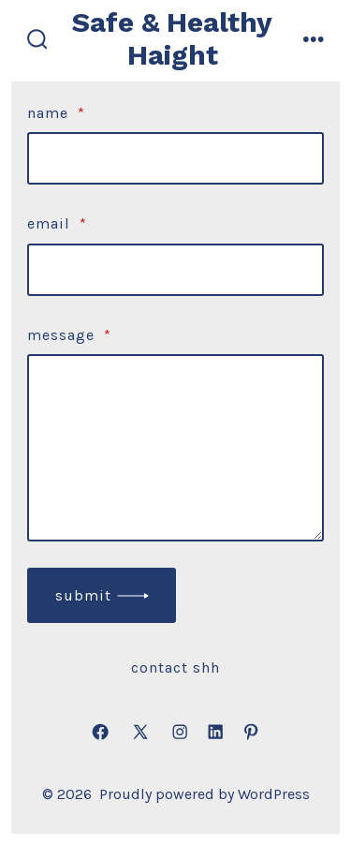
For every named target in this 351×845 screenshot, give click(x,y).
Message (69, 335)
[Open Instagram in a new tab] (180, 733)
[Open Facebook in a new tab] (100, 733)
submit (83, 595)
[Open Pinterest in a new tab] (251, 733)
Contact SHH (175, 667)
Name (56, 113)
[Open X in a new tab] (140, 733)
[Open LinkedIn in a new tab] (215, 733)
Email (57, 223)
